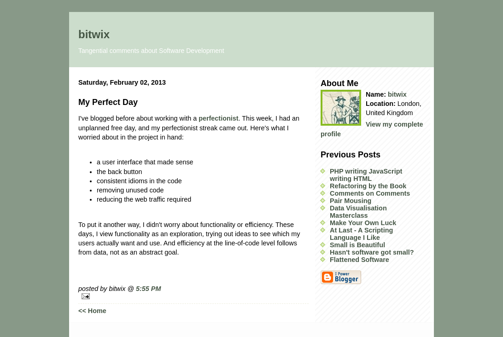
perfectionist (218, 118)
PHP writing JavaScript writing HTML (366, 175)
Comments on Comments (370, 193)
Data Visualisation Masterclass (358, 211)
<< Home (92, 310)
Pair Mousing (350, 200)
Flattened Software (359, 259)
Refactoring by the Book (368, 186)
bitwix (94, 34)
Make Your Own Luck (363, 223)
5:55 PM (148, 288)
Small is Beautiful (357, 245)
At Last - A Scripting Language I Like (361, 234)
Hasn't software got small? (372, 252)
